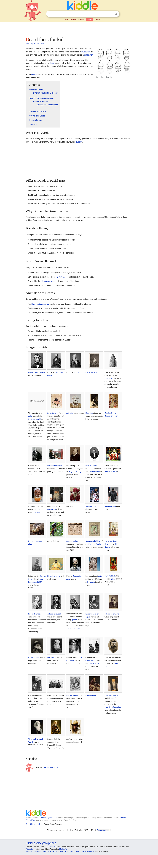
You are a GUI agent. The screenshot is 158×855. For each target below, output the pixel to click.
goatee (74, 620)
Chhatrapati (90, 541)
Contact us (63, 851)
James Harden (91, 506)
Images (73, 19)
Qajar (113, 579)
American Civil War (73, 629)
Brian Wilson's (110, 506)
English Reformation (112, 707)
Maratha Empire (94, 544)
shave (51, 63)
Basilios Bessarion (73, 695)
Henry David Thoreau (36, 372)
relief (100, 576)
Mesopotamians (47, 281)
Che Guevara (90, 661)
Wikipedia (29, 849)
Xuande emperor (54, 576)
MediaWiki (63, 849)
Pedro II (77, 372)
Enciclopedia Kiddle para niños (81, 851)
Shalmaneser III (34, 419)
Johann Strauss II (54, 614)
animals (34, 74)
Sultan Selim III (111, 472)
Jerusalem (51, 509)
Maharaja (108, 541)
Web (66, 19)
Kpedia (89, 19)
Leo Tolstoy (51, 657)
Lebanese (108, 378)
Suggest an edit (103, 830)
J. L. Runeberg (91, 372)
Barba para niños (50, 767)
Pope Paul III (90, 695)
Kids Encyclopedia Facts (35, 44)
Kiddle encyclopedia (48, 818)
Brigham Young (75, 472)
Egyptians (61, 277)
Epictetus (89, 413)
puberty (79, 142)
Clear (111, 14)
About (45, 851)
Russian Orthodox (54, 466)
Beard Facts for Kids (34, 824)
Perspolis (91, 582)
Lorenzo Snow (91, 465)
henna (37, 512)
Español (97, 19)
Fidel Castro (94, 664)
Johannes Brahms (111, 614)
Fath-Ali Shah (109, 576)
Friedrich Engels (34, 614)
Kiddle (28, 851)
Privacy (53, 851)
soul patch (88, 55)
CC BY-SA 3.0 (51, 847)
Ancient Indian (72, 541)
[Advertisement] (79, 28)
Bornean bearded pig (40, 304)
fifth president (94, 471)
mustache (85, 52)
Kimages (81, 19)
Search (116, 13)
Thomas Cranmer (111, 695)
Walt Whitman (33, 658)
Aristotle (69, 413)
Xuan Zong (51, 413)
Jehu (30, 416)
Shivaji (97, 541)
